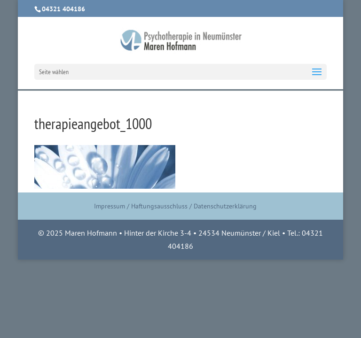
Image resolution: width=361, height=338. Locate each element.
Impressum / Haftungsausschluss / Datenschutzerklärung (175, 206)
